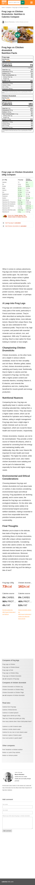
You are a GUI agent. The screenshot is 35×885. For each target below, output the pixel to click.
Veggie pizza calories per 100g (11, 715)
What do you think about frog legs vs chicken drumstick (16, 816)
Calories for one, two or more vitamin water (14, 732)
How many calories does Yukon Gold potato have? (17, 721)
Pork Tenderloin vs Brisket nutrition (12, 749)
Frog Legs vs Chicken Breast (10, 667)
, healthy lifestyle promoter (16, 22)
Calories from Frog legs (9, 707)
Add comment (7, 831)
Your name (5, 804)
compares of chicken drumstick (15, 695)
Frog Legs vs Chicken (8, 664)
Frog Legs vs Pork (7, 670)
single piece (12, 612)
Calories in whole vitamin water (11, 729)
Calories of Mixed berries (9, 709)
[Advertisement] (17, 151)
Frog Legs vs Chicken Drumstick (20, 7)
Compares (8, 7)
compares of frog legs (13, 679)
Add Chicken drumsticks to (16, 226)
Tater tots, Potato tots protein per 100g (13, 718)
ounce (7, 612)
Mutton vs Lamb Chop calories (11, 752)
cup (3, 614)
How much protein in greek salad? (12, 738)
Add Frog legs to (13, 223)
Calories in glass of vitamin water (12, 735)
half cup (7, 614)
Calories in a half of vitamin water (12, 726)
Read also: (17, 216)
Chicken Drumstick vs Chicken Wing (12, 689)
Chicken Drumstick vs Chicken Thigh (13, 692)
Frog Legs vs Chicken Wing (10, 673)
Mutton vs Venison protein (9, 755)
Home (3, 7)
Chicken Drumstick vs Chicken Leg (12, 686)
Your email (5, 810)
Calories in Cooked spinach (10, 712)
